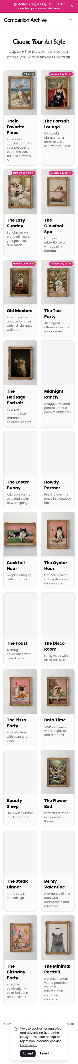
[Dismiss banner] (72, 6)
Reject (44, 1053)
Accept (28, 1053)
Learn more (28, 1045)
